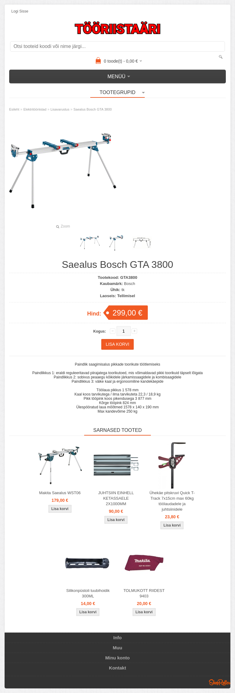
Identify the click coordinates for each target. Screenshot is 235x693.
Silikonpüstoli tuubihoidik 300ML (88, 593)
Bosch (129, 283)
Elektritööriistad (34, 109)
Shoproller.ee (219, 682)
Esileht (14, 109)
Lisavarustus (59, 109)
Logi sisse (19, 11)
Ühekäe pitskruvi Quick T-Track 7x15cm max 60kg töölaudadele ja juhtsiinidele (172, 501)
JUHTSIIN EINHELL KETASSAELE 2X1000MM (116, 498)
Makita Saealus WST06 (60, 493)
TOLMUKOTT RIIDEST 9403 (144, 593)
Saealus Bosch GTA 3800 (92, 109)
